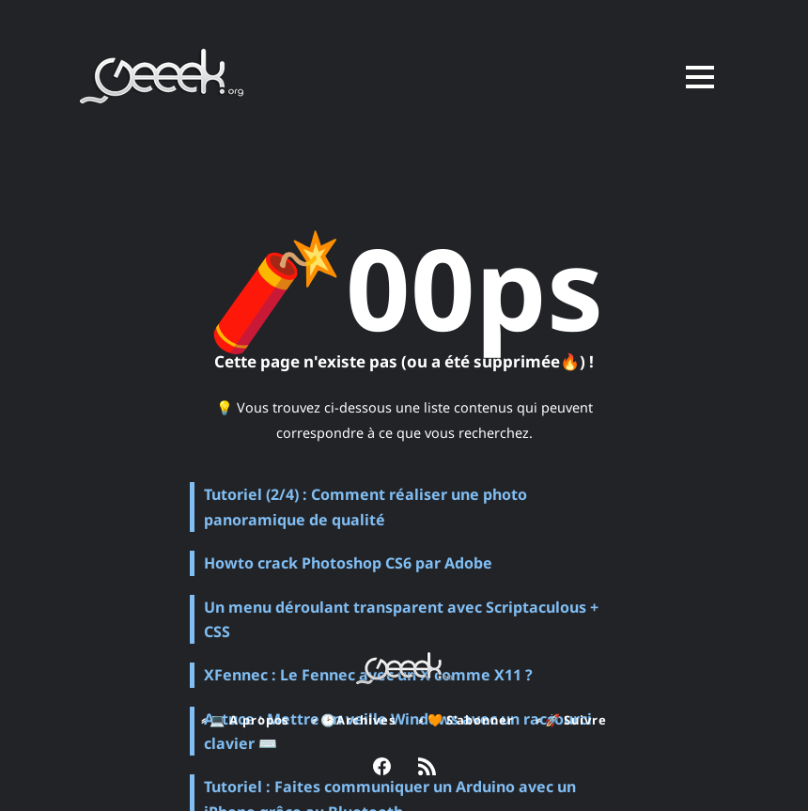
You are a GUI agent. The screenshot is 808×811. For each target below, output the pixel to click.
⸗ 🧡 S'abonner (466, 719)
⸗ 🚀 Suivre (573, 719)
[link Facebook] (382, 768)
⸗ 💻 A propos (243, 719)
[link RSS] (427, 768)
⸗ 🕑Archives (353, 719)
